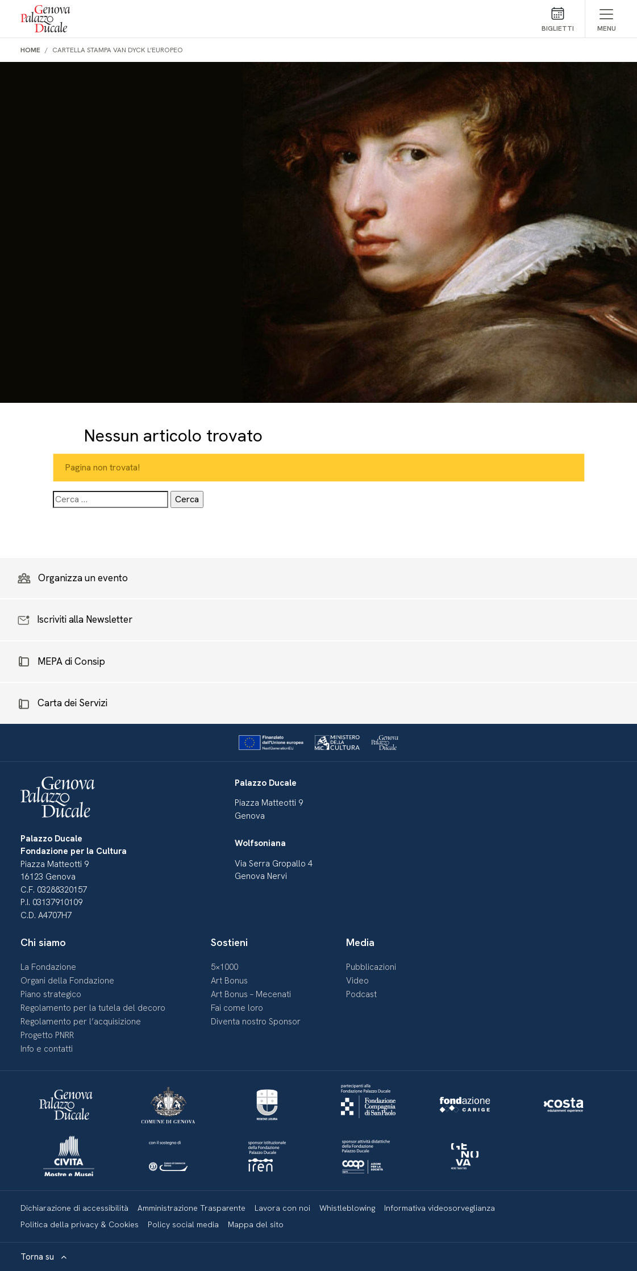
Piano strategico (50, 994)
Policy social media (183, 1224)
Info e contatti (46, 1049)
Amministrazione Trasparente (191, 1208)
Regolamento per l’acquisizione (80, 1021)
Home (30, 50)
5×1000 (224, 967)
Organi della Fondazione (67, 980)
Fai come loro (237, 1008)
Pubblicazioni (371, 967)
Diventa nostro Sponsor (256, 1021)
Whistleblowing (347, 1208)
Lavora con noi (282, 1208)
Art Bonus (229, 980)
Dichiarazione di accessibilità (74, 1208)
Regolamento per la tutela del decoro (92, 1008)
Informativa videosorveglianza (439, 1208)
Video (357, 980)
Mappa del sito (256, 1224)
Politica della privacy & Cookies (79, 1224)
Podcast (361, 994)
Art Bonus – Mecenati (251, 994)
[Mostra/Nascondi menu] (607, 18)
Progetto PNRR (47, 1035)
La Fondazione (48, 967)
